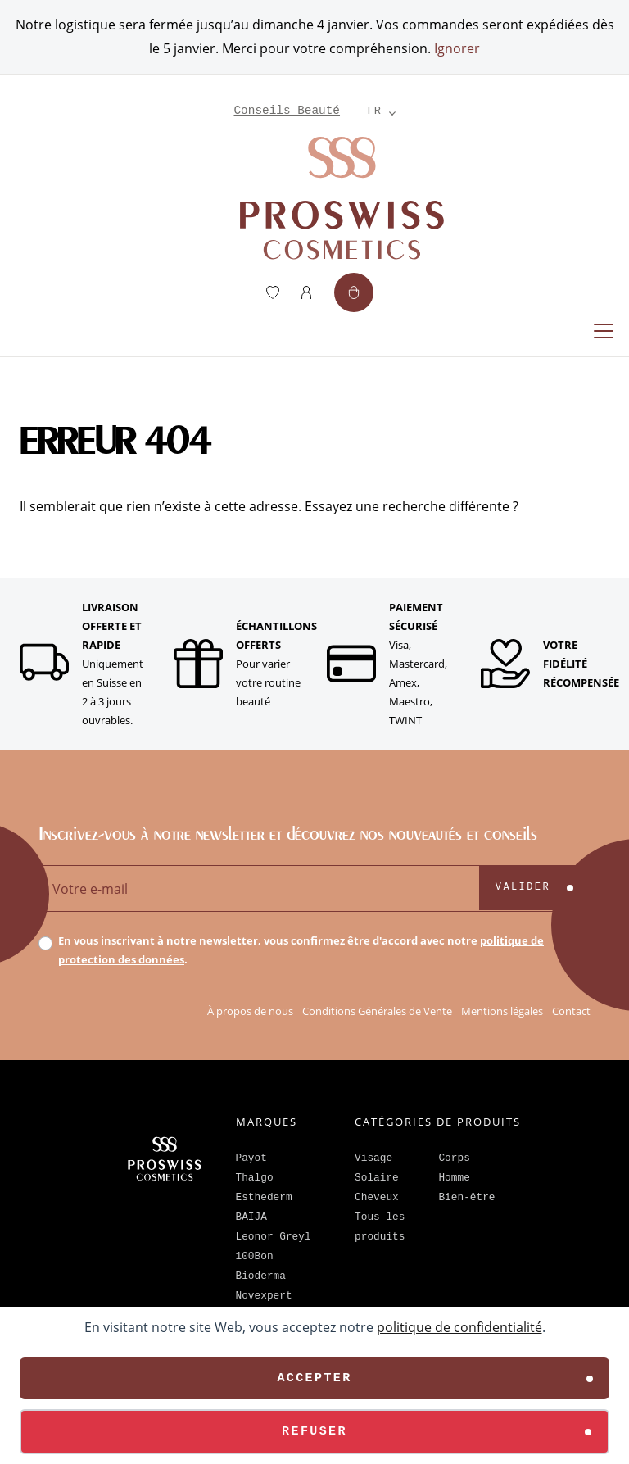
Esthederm (264, 1197)
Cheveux (377, 1197)
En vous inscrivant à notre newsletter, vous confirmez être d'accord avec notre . (301, 950)
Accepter (314, 1378)
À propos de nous (250, 1011)
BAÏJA (251, 1217)
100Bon (255, 1256)
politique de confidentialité (459, 1326)
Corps (453, 1158)
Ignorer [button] (457, 48)
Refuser (314, 1432)
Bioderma (261, 1276)
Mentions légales (502, 1011)
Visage (373, 1158)
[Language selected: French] (374, 111)
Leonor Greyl (273, 1237)
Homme (453, 1178)
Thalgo (255, 1178)
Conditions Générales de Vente (377, 1011)
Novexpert (264, 1295)
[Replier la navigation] (603, 331)
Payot (251, 1158)
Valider (523, 887)
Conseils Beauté (286, 110)
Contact (571, 1011)
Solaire (377, 1178)
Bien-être (466, 1197)
